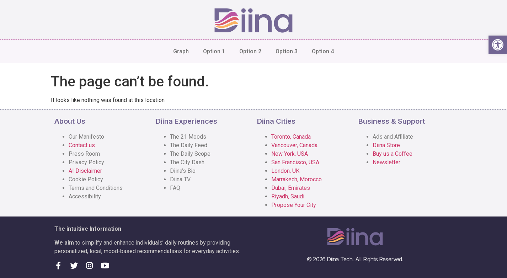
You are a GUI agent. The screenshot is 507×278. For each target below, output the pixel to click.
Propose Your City (293, 205)
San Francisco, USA (295, 162)
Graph (181, 51)
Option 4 (323, 51)
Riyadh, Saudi (287, 196)
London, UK (285, 170)
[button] (498, 45)
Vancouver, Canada (294, 145)
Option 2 (250, 51)
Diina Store (386, 145)
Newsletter (386, 162)
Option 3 (287, 51)
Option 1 (214, 51)
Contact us (82, 145)
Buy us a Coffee (392, 153)
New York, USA (289, 153)
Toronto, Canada (291, 136)
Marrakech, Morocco (296, 179)
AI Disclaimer (85, 170)
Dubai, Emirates (290, 188)
